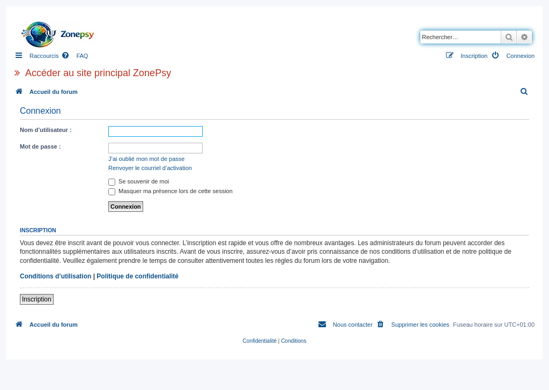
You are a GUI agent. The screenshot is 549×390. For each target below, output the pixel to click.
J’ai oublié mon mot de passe (146, 159)
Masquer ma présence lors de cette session (170, 191)
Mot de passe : (40, 146)
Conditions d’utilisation (55, 276)
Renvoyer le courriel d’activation (150, 168)
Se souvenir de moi (138, 181)
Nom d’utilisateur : (46, 130)
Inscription (36, 299)
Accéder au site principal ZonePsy (98, 73)
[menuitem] (74, 55)
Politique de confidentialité (138, 276)
